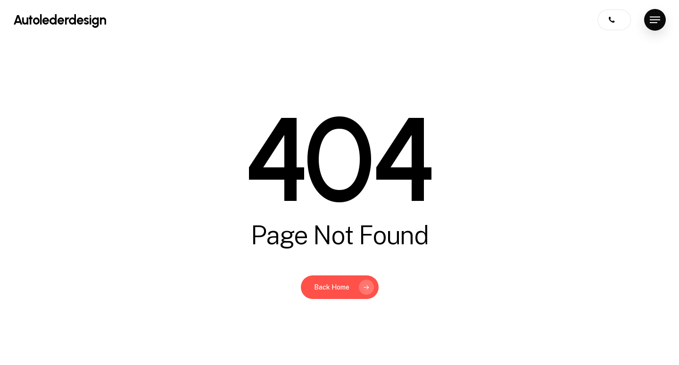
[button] (655, 20)
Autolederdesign (59, 19)
